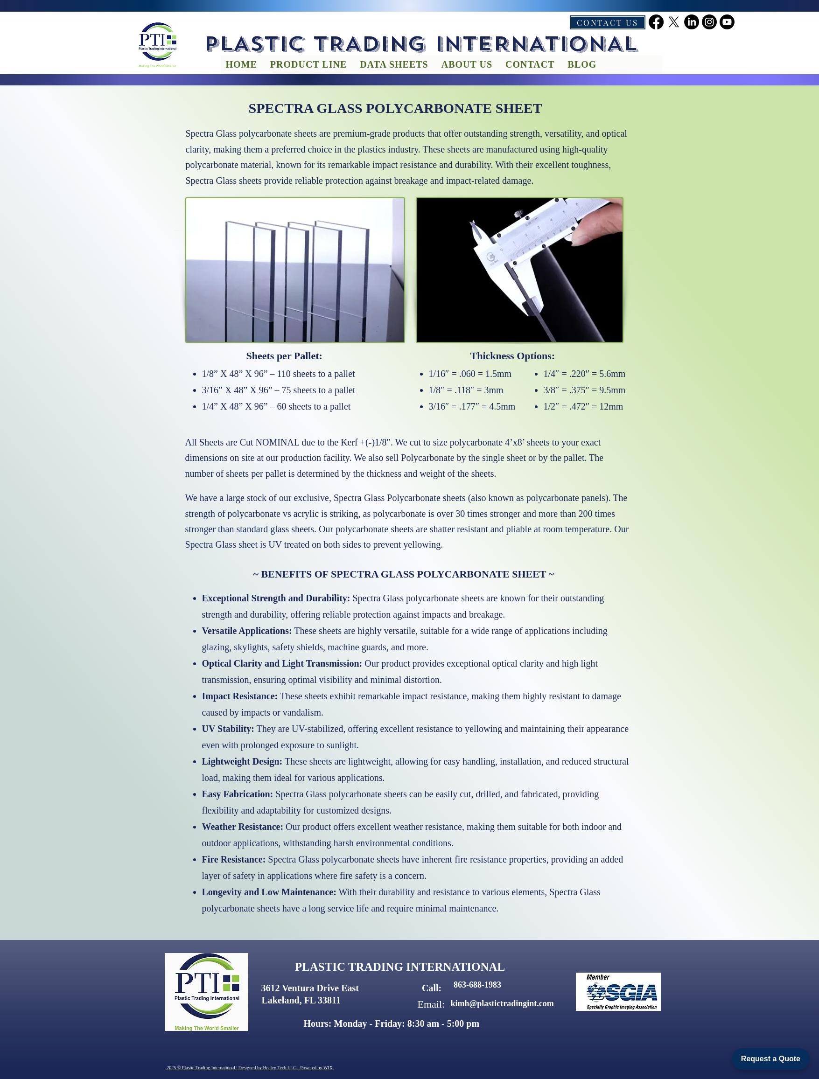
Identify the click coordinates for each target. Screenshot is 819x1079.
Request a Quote (770, 1059)
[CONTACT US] (607, 22)
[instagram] (709, 21)
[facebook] (656, 21)
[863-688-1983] (477, 985)
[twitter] (673, 21)
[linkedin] (691, 21)
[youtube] (727, 21)
